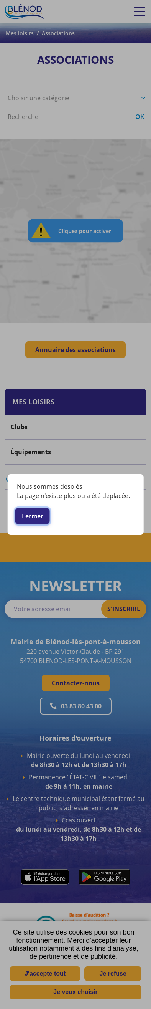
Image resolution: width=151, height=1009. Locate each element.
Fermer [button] (32, 516)
